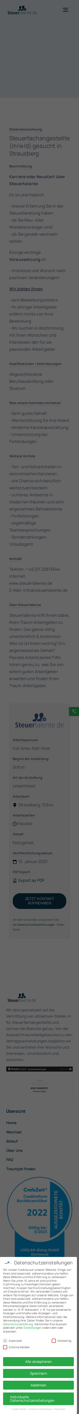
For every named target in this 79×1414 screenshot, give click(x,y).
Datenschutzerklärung (18, 1324)
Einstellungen (33, 1328)
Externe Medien (16, 1347)
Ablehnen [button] (38, 1385)
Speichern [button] (38, 1373)
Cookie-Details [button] (19, 1409)
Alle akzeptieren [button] (38, 1361)
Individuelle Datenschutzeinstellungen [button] (32, 1398)
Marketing (61, 1341)
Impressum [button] (59, 1409)
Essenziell (12, 1341)
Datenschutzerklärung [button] (40, 1409)
